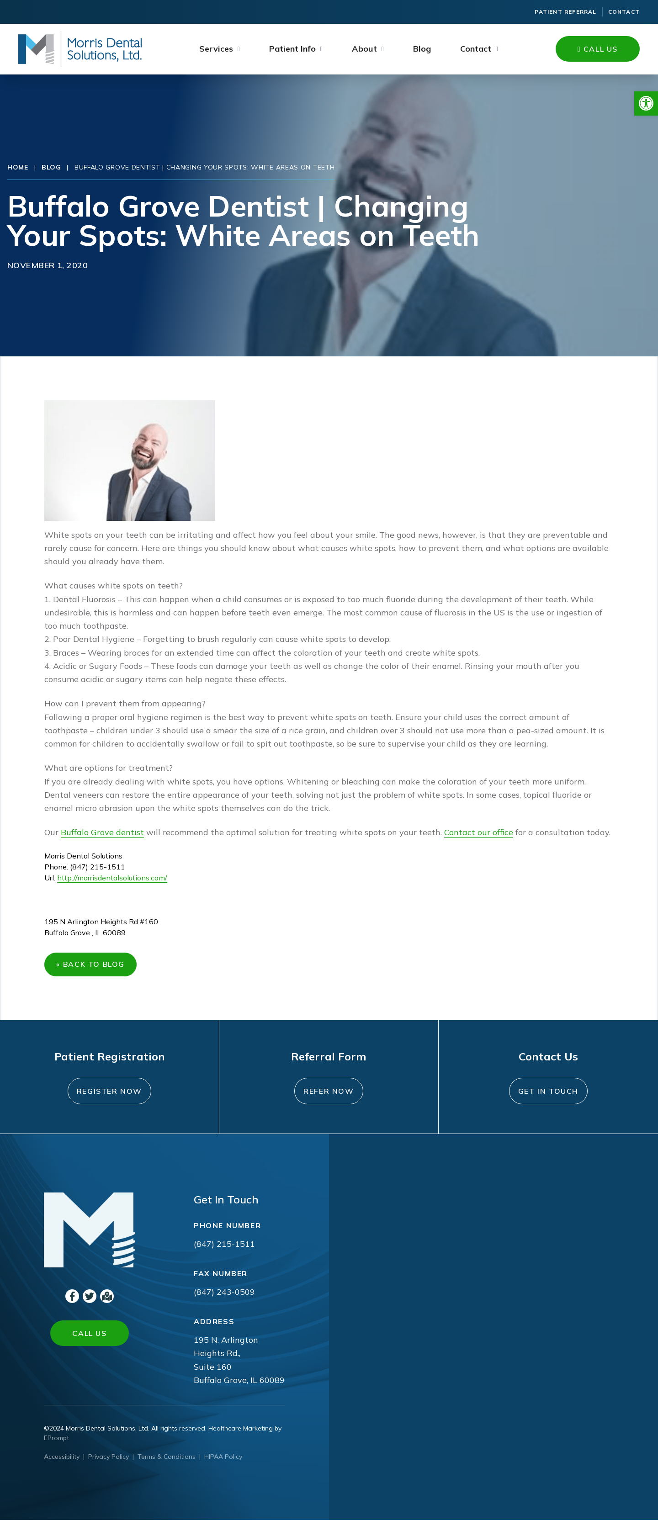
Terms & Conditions (167, 1462)
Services (216, 48)
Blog (422, 48)
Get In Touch (548, 1097)
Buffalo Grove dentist (102, 832)
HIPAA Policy (223, 1462)
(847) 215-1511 (224, 1250)
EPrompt (56, 1444)
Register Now (109, 1097)
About (364, 48)
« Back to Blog (93, 967)
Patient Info (292, 48)
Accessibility (62, 1462)
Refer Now (328, 1097)
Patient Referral (565, 11)
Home (17, 167)
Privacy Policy (108, 1462)
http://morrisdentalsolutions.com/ (112, 877)
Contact (624, 11)
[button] (646, 103)
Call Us (598, 48)
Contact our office (478, 832)
